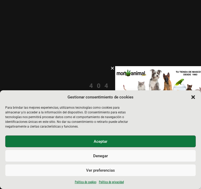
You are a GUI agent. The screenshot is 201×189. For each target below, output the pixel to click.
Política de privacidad (111, 182)
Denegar (100, 156)
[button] (193, 97)
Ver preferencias (100, 170)
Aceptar (100, 141)
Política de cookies (85, 182)
